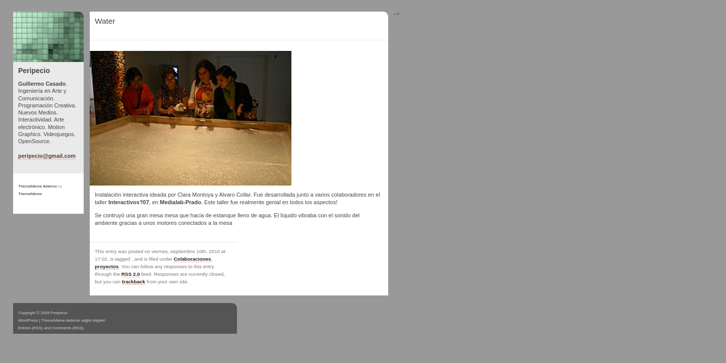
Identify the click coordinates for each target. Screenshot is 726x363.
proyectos (106, 266)
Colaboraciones (192, 259)
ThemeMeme (30, 194)
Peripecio (34, 71)
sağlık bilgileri (93, 320)
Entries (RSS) (30, 328)
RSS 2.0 (131, 274)
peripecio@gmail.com (47, 156)
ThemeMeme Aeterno (37, 186)
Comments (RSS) (68, 328)
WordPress (28, 320)
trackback (133, 281)
